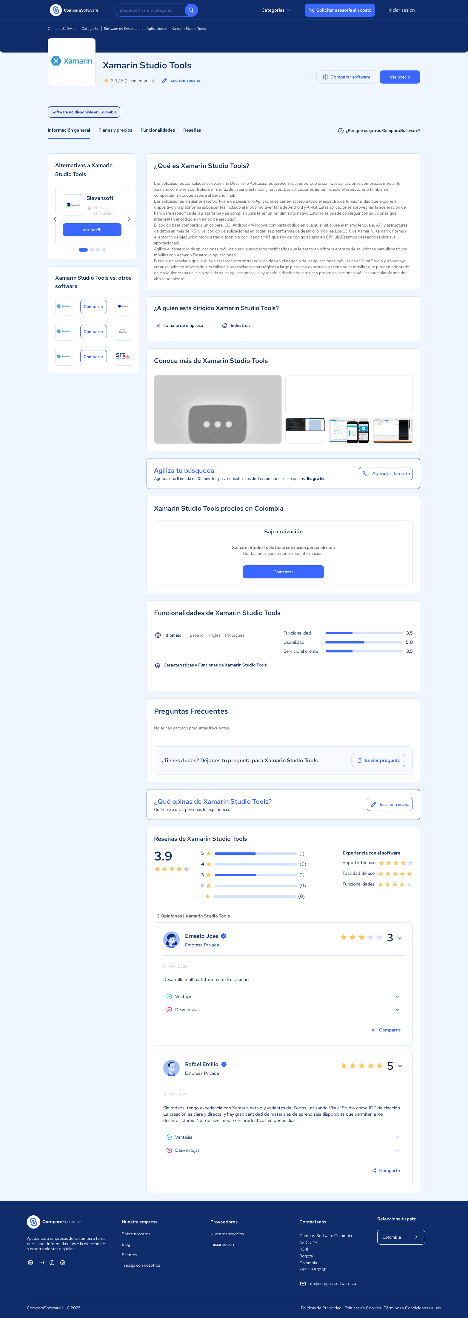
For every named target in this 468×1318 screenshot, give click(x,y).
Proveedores (224, 1222)
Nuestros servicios (227, 1234)
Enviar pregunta (378, 760)
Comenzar (283, 572)
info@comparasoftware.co (327, 1283)
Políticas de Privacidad (321, 1308)
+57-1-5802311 (312, 1269)
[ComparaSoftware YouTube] (41, 1262)
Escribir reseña (180, 80)
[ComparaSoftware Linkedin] (30, 1262)
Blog (126, 1244)
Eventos (129, 1254)
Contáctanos (312, 1222)
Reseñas (192, 130)
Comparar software (346, 77)
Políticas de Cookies (362, 1308)
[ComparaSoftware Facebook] (52, 1262)
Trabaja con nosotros (141, 1265)
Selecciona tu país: (396, 1219)
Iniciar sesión (401, 10)
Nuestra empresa (140, 1222)
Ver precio (400, 77)
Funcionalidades (158, 130)
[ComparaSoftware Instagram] (62, 1262)
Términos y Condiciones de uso (412, 1308)
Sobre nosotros (136, 1234)
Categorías (277, 10)
